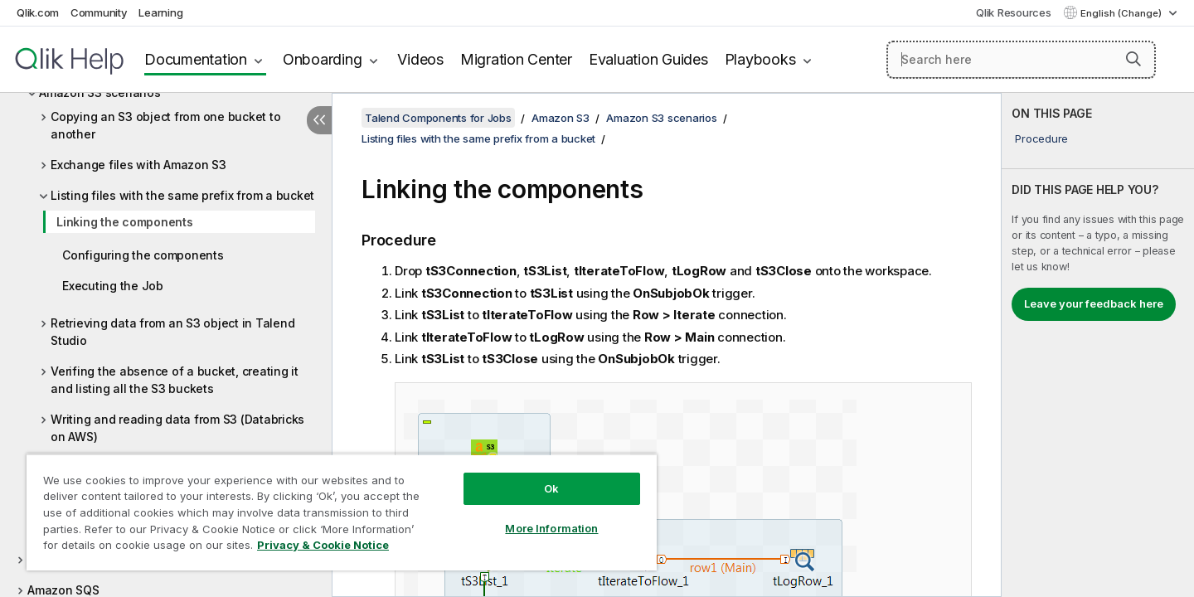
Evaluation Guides (648, 59)
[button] (1133, 59)
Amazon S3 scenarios (661, 117)
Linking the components (124, 222)
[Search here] (1021, 59)
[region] (342, 512)
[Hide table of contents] (319, 120)
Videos (420, 59)
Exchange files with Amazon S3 (138, 165)
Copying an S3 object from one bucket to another (165, 125)
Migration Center (516, 59)
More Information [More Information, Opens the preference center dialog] (551, 528)
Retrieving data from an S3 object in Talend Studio (172, 331)
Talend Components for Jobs (438, 117)
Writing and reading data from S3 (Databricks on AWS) (177, 428)
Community (99, 12)
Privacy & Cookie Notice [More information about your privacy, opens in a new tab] (323, 544)
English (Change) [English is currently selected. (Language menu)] (1122, 13)
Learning (160, 12)
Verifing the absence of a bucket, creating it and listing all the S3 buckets (174, 380)
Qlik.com (38, 12)
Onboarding (322, 59)
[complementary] (1098, 345)
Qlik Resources (1013, 12)
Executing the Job (112, 286)
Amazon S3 (560, 117)
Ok (551, 488)
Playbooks (760, 59)
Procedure (1041, 138)
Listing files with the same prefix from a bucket (182, 195)
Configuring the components (143, 255)
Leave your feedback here (1093, 303)
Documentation (195, 59)
